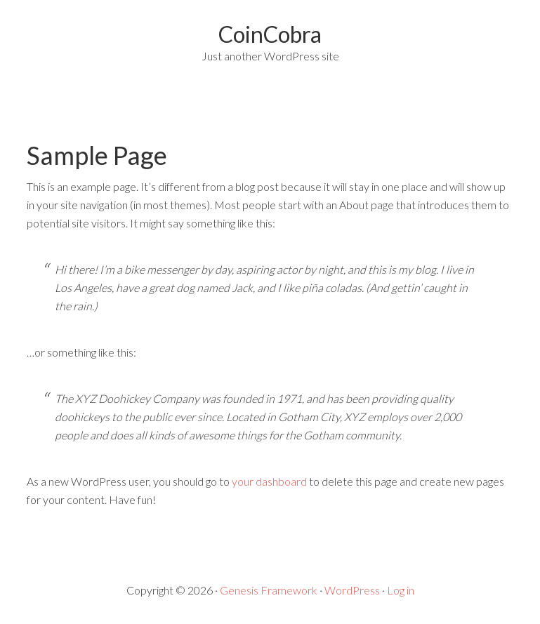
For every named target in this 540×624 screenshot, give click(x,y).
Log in (400, 590)
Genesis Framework (268, 590)
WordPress (352, 590)
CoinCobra (270, 34)
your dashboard (269, 481)
